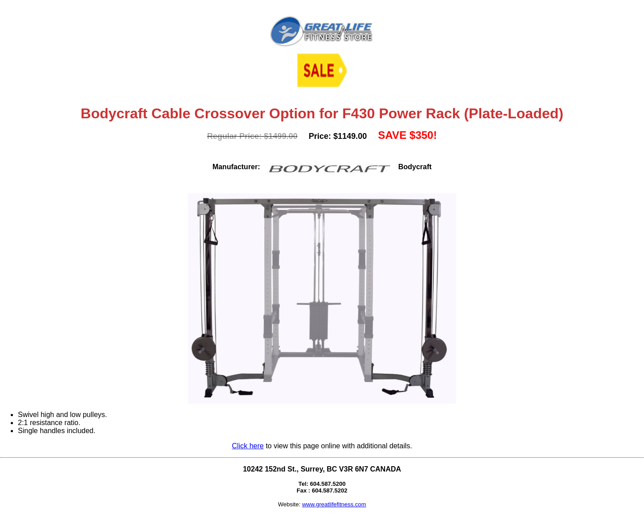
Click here (248, 446)
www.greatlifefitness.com (334, 504)
